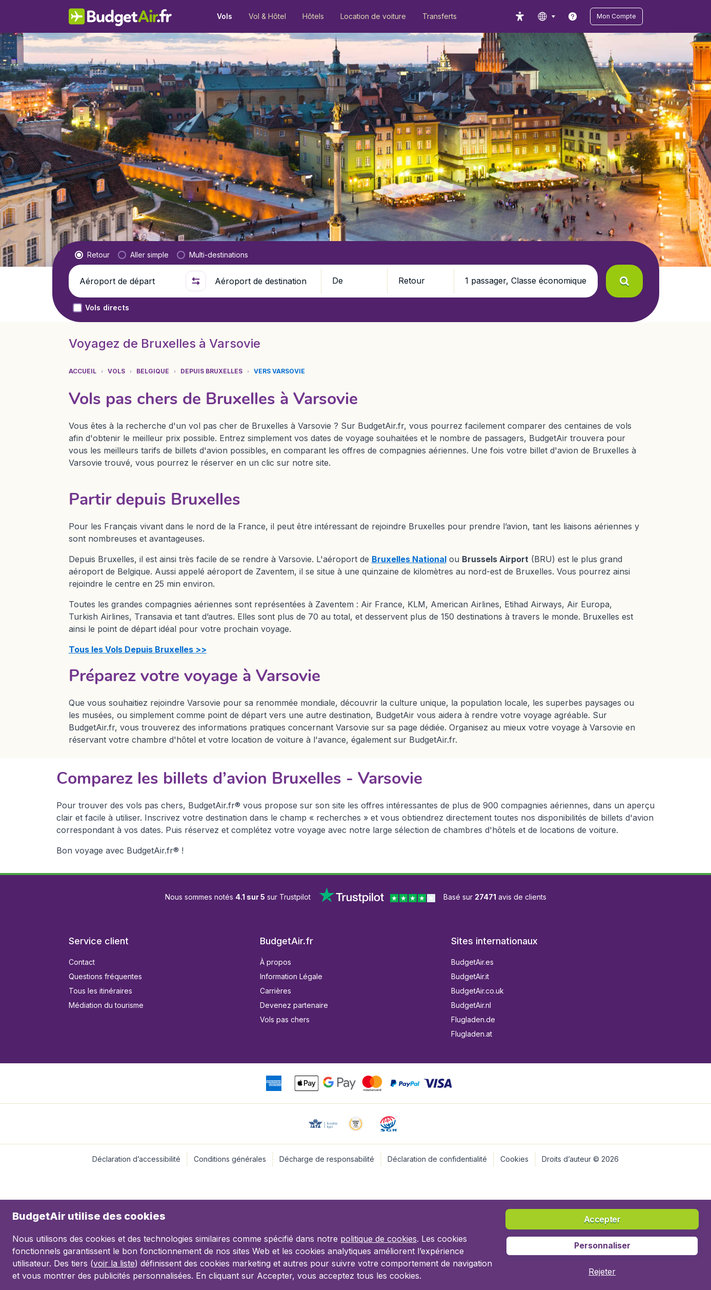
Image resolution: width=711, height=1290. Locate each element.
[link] (572, 16)
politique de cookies (378, 1239)
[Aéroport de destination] (263, 281)
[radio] (92, 255)
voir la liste (114, 1263)
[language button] (546, 16)
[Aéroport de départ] (128, 281)
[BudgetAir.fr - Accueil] (120, 16)
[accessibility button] (520, 16)
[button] (616, 16)
